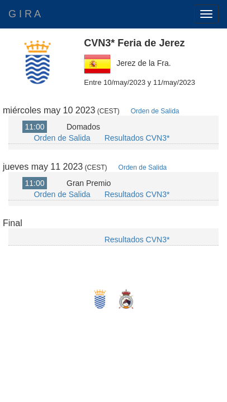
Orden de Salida (155, 111)
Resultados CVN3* (137, 137)
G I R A (24, 14)
